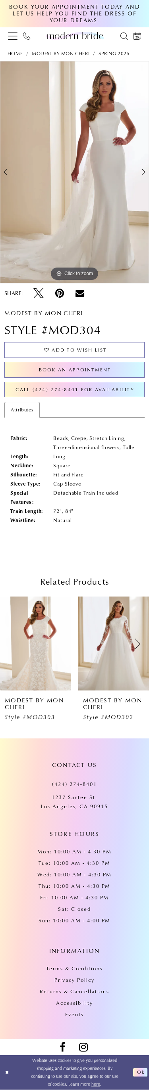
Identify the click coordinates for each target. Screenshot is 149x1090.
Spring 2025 (114, 53)
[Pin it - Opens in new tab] (59, 293)
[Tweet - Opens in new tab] (38, 293)
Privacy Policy (74, 980)
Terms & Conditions (74, 968)
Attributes (22, 410)
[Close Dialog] (7, 1073)
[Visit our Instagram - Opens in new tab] (83, 1047)
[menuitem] (12, 35)
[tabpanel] (74, 172)
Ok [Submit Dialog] (140, 1072)
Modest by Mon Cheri (60, 53)
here (95, 1084)
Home (15, 53)
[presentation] (35, 644)
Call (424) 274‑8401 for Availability (74, 389)
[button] (12, 35)
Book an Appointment (75, 369)
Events (74, 1014)
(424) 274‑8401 (74, 784)
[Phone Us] (26, 35)
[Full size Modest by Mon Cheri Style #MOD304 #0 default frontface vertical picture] (74, 172)
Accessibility (74, 1003)
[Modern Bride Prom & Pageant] (74, 35)
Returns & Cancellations (74, 991)
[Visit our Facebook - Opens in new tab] (62, 1047)
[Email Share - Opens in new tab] (79, 293)
